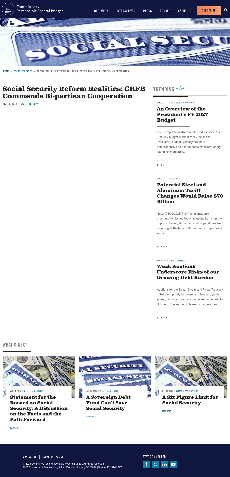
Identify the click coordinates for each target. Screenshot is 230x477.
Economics (182, 260)
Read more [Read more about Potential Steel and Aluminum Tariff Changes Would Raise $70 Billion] (161, 247)
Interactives (125, 11)
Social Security (29, 104)
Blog (171, 103)
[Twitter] (155, 464)
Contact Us (29, 456)
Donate (165, 11)
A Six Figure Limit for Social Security (190, 400)
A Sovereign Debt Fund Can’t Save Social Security (108, 403)
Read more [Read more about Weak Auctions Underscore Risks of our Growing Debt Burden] (161, 318)
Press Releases (22, 71)
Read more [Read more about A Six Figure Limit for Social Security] (166, 411)
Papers (179, 391)
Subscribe (209, 10)
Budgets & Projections (185, 103)
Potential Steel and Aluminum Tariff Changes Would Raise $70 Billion (190, 193)
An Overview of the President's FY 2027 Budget (182, 114)
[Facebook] (146, 464)
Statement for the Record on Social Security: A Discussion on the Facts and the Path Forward (39, 408)
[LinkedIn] (164, 464)
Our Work (101, 11)
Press (147, 11)
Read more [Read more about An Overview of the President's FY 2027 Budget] (161, 165)
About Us (184, 11)
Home (6, 71)
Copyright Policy (52, 456)
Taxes (178, 179)
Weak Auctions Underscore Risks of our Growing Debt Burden (188, 272)
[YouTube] (173, 464)
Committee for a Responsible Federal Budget (32, 9)
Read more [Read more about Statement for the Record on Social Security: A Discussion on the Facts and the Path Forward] (14, 428)
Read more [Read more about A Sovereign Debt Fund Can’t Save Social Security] (90, 417)
